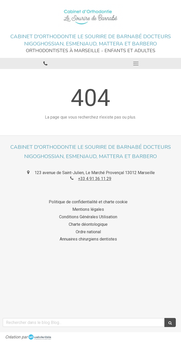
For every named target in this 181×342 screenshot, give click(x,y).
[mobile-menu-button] (135, 63)
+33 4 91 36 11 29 (94, 178)
